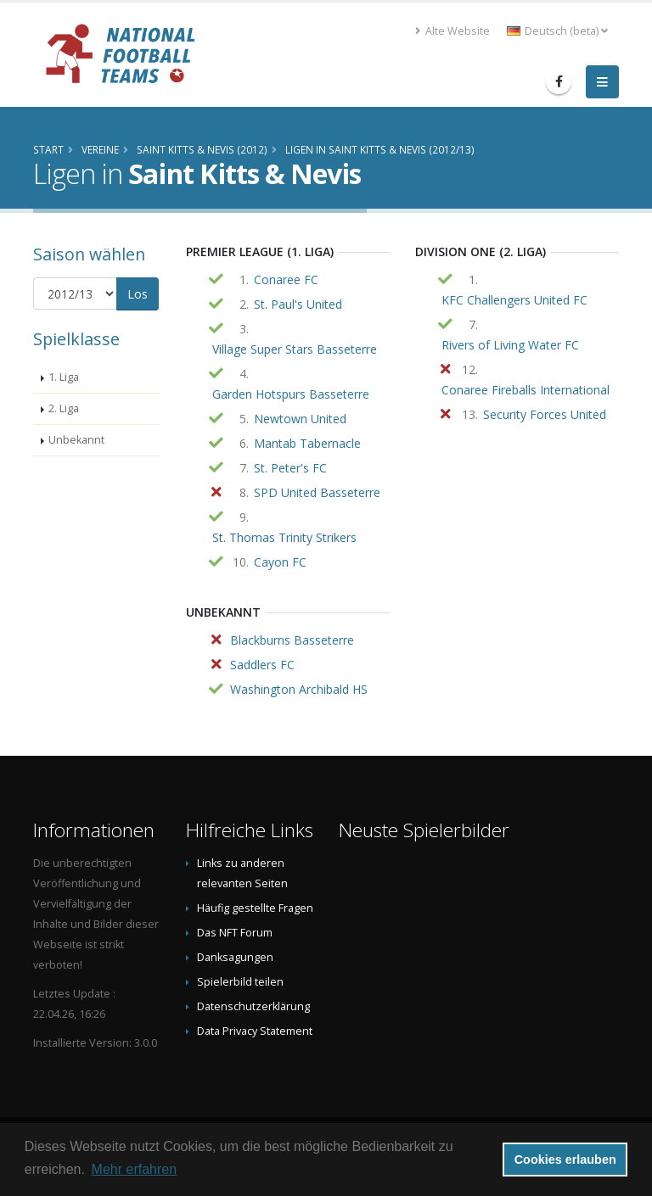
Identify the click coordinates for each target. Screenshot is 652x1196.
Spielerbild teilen (240, 982)
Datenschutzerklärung (253, 1006)
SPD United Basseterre (317, 492)
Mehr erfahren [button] (134, 1169)
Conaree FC (286, 279)
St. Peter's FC (290, 468)
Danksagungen (235, 957)
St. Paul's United (298, 304)
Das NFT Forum (235, 932)
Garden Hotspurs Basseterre (290, 394)
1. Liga (63, 377)
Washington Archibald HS (299, 689)
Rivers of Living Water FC (510, 345)
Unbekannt (76, 440)
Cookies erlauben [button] (565, 1159)
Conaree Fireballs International (525, 390)
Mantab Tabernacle (307, 443)
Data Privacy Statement (254, 1031)
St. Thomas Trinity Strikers (284, 537)
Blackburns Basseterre (292, 640)
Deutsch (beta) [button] (557, 31)
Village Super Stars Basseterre (294, 349)
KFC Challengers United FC (514, 300)
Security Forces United (544, 414)
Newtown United (300, 419)
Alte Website (452, 31)
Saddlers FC (262, 665)
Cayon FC (280, 562)
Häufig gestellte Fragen (255, 908)
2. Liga (63, 408)
